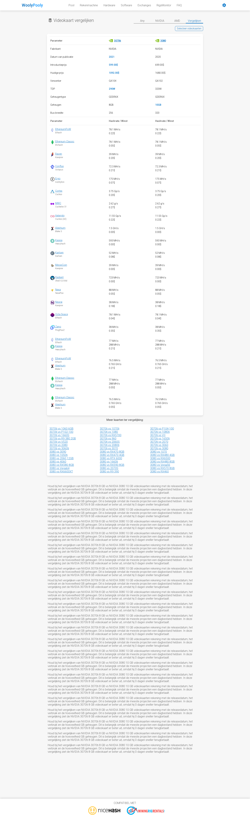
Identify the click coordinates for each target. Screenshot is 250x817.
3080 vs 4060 (57, 461)
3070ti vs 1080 (109, 432)
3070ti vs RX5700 (110, 435)
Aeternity (60, 215)
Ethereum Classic (64, 141)
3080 (163, 40)
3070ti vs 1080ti (160, 432)
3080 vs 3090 (57, 451)
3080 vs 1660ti (109, 461)
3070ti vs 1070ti (109, 428)
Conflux (59, 166)
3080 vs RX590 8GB (112, 465)
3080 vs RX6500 (160, 458)
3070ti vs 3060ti (59, 448)
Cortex (58, 190)
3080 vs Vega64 (59, 468)
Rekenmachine (89, 5)
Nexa (58, 289)
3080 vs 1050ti (58, 455)
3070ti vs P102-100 (61, 432)
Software (126, 5)
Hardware (109, 5)
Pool (71, 5)
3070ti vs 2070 (159, 441)
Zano (58, 326)
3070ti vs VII (157, 435)
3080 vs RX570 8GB (162, 468)
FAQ (179, 5)
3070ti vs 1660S (59, 435)
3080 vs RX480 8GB (162, 461)
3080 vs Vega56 (160, 465)
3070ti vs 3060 (159, 445)
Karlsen (59, 252)
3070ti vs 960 (108, 438)
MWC (58, 203)
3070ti (117, 40)
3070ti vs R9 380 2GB (62, 438)
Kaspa (58, 240)
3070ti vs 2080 (58, 445)
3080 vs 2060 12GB (61, 458)
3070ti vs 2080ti (109, 445)
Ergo (57, 178)
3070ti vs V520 (58, 441)
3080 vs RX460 (159, 471)
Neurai (58, 302)
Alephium (60, 228)
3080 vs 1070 (158, 451)
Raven (58, 153)
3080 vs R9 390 (109, 471)
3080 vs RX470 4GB (112, 455)
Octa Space (61, 314)
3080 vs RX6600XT (61, 471)
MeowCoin (61, 265)
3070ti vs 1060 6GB (61, 428)
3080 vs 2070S (109, 468)
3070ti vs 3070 (109, 448)
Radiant (59, 277)
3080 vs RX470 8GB (112, 451)
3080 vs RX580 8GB (61, 465)
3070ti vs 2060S (110, 441)
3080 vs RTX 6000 (111, 458)
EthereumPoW (63, 129)
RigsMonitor (164, 5)
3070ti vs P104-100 (162, 428)
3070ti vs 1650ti (160, 438)
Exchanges (144, 5)
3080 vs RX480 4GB (162, 455)
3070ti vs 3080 (159, 448)
